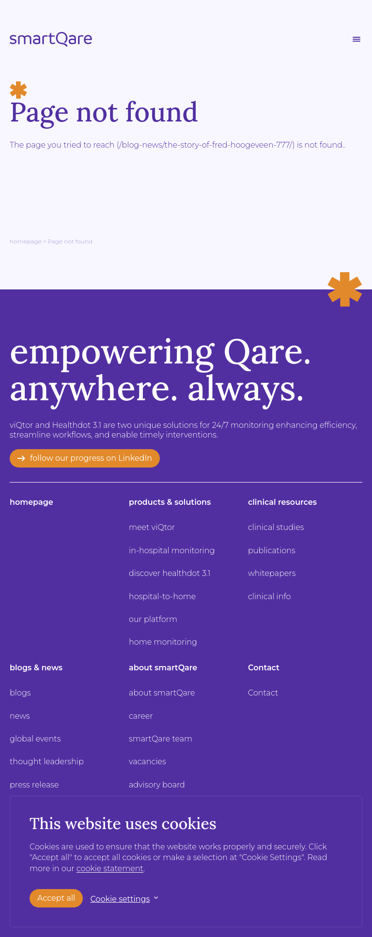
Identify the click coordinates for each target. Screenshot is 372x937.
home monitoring (163, 642)
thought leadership (47, 761)
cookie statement (110, 868)
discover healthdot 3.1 (170, 573)
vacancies (147, 761)
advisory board (157, 784)
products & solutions (170, 502)
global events (35, 738)
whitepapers (271, 573)
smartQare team (160, 738)
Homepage (26, 241)
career (141, 716)
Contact (263, 667)
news (20, 716)
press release (34, 784)
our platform (153, 619)
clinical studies (276, 527)
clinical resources (282, 502)
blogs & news (36, 667)
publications (271, 550)
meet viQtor (152, 527)
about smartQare (163, 667)
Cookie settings (120, 898)
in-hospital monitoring (172, 550)
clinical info (269, 596)
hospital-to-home (162, 596)
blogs (20, 692)
